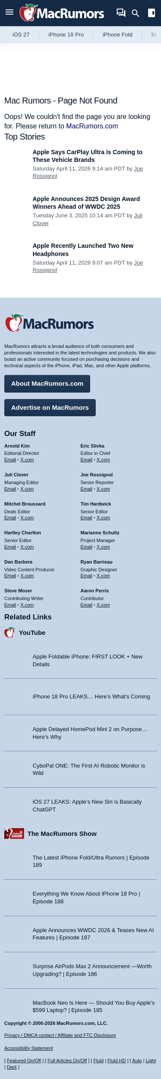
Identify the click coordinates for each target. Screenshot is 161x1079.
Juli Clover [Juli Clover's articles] (16, 474)
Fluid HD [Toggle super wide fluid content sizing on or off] (116, 1060)
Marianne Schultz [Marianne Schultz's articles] (100, 532)
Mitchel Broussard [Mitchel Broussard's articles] (25, 503)
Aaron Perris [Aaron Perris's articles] (95, 590)
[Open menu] (9, 13)
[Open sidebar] (151, 14)
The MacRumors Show (62, 833)
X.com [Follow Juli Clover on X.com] (27, 488)
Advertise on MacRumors (50, 407)
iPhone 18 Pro (66, 34)
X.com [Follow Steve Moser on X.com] (27, 604)
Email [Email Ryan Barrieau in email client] (87, 575)
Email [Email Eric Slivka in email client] (87, 459)
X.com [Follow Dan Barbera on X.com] (27, 575)
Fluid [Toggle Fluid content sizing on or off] (98, 1060)
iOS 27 (21, 34)
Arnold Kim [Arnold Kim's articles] (17, 445)
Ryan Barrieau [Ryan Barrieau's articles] (97, 561)
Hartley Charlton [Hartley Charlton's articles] (22, 532)
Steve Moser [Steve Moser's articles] (18, 590)
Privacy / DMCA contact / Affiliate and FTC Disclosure (60, 1035)
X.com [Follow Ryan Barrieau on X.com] (103, 575)
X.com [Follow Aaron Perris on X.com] (103, 604)
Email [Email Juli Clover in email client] (10, 488)
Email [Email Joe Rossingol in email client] (87, 488)
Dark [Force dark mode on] (12, 1067)
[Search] (138, 13)
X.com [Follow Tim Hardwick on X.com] (103, 517)
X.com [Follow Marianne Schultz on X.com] (103, 546)
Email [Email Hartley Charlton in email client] (10, 546)
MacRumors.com (92, 126)
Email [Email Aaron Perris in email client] (87, 604)
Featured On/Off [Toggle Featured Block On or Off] (24, 1060)
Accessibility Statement (28, 1048)
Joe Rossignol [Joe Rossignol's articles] (97, 474)
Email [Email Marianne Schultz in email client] (87, 546)
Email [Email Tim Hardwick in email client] (87, 517)
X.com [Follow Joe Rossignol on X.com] (103, 488)
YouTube (32, 632)
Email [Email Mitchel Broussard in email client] (10, 517)
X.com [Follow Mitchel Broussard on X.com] (27, 517)
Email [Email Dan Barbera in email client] (10, 575)
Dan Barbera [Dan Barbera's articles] (18, 561)
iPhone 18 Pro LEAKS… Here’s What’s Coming (91, 696)
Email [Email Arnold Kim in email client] (10, 459)
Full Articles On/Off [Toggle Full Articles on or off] (67, 1060)
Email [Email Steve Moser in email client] (10, 604)
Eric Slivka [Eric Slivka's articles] (93, 445)
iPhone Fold (117, 34)
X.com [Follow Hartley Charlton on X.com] (27, 546)
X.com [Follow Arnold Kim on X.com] (27, 459)
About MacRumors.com (47, 383)
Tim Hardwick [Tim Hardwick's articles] (96, 503)
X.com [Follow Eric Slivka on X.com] (103, 459)
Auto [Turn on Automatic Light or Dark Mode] (137, 1060)
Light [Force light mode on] (151, 1060)
